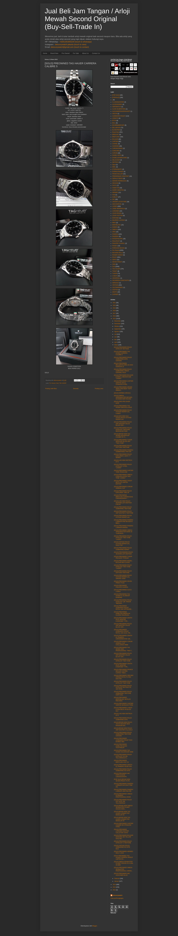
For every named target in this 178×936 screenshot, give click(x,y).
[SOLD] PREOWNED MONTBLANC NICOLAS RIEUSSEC (122, 699)
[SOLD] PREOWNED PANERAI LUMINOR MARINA (123, 526)
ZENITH (114, 292)
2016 (114, 316)
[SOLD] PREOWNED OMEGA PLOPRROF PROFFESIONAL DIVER (123, 795)
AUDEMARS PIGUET (118, 116)
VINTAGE (115, 285)
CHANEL (115, 144)
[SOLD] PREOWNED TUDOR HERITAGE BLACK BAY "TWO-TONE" (123, 441)
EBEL (114, 167)
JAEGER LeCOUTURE (119, 201)
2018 (114, 310)
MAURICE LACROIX (118, 220)
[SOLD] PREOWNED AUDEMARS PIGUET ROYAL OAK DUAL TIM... (122, 631)
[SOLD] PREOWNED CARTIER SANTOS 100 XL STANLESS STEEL (123, 382)
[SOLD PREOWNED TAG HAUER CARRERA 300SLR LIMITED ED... (123, 857)
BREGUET (115, 134)
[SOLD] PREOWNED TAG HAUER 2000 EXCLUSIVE (123, 406)
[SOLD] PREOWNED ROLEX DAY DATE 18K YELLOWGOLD (123, 801)
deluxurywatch (117, 895)
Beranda (75, 388)
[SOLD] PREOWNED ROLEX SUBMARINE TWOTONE (123, 507)
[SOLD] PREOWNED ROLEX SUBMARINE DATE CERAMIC (123, 359)
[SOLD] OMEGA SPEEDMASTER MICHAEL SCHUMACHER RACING (123, 397)
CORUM (114, 153)
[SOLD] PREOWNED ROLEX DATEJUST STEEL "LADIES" (123, 466)
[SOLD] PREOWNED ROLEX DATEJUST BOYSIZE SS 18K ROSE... (123, 687)
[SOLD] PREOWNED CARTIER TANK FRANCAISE (123, 471)
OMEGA (114, 229)
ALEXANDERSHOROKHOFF (121, 111)
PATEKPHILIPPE (117, 239)
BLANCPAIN (116, 130)
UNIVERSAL (116, 278)
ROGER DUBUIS (117, 255)
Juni (115, 337)
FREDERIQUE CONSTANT (120, 176)
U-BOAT (114, 276)
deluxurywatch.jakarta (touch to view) (70, 44)
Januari (116, 881)
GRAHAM (115, 183)
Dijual (114, 164)
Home (45, 53)
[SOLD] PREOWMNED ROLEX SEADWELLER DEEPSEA (123, 553)
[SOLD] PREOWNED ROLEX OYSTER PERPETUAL (123, 516)
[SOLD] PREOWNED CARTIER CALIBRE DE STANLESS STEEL (123, 825)
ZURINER (115, 294)
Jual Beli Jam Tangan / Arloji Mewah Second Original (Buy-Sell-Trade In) (87, 18)
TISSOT (114, 271)
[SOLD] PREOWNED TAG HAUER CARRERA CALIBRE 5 (122, 353)
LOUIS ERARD (116, 213)
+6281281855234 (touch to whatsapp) (75, 42)
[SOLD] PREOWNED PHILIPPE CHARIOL (121, 586)
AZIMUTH (115, 118)
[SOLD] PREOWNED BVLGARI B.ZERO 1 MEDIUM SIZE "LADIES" (123, 376)
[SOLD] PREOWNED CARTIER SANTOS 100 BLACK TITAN (123, 704)
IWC (113, 199)
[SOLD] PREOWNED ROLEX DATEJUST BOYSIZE (123, 348)
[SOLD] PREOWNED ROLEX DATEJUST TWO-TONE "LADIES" (123, 537)
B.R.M (114, 120)
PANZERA (115, 236)
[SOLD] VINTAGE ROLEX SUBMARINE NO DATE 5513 (122, 847)
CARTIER (115, 141)
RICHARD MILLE (117, 252)
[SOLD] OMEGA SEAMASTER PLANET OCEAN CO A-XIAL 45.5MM (123, 863)
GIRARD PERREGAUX (119, 181)
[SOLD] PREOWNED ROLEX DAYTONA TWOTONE (123, 446)
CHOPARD (115, 146)
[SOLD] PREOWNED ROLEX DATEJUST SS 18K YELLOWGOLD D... (123, 756)
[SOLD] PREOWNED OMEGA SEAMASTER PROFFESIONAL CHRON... (123, 869)
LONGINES (115, 211)
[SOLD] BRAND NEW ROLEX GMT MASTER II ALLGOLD (123, 729)
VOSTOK (115, 290)
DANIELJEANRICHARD (119, 157)
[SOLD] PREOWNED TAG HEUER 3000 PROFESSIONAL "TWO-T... (123, 649)
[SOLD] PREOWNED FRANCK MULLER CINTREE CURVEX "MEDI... (123, 671)
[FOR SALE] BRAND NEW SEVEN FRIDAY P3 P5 (122, 780)
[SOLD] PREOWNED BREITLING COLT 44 (121, 761)
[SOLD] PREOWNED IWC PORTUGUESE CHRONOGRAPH (122, 775)
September (117, 329)
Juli (115, 334)
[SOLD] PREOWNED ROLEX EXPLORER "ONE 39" (123, 491)
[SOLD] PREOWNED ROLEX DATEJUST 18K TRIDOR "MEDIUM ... (123, 601)
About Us (85, 53)
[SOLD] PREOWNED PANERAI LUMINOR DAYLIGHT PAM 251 (123, 785)
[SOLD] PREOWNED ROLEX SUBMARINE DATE (123, 718)
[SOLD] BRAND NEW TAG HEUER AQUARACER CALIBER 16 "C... (122, 435)
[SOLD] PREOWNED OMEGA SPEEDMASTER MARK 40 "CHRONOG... (123, 531)
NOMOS (114, 227)
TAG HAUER (62, 383)
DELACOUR (116, 160)
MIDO (114, 222)
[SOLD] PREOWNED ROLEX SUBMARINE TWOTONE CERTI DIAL (123, 693)
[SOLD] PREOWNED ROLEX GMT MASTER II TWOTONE (123, 512)
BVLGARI (115, 139)
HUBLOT (115, 197)
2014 (114, 884)
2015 (114, 318)
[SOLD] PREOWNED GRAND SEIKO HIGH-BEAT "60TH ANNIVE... (123, 388)
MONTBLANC (116, 225)
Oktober (116, 326)
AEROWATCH (116, 106)
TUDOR (114, 273)
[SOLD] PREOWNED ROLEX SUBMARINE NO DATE (123, 769)
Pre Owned (66, 53)
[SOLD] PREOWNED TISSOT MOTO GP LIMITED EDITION (123, 482)
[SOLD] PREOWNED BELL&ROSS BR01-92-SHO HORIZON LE (123, 365)
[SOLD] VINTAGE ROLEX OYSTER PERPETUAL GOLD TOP (122, 543)
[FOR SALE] (116, 95)
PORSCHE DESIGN (118, 248)
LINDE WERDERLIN (118, 208)
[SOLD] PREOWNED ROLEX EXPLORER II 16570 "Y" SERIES (123, 455)
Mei (115, 339)
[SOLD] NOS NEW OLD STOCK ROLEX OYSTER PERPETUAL (122, 417)
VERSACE (115, 283)
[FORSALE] (115, 97)
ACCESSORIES (117, 104)
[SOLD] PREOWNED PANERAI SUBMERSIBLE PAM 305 (123, 450)
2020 (114, 305)
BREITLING (115, 137)
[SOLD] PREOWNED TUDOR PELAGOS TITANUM (123, 557)
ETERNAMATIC (117, 169)
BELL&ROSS (116, 127)
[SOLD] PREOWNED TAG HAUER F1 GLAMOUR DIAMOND (122, 595)
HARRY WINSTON (118, 190)
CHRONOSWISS (117, 148)
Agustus (116, 331)
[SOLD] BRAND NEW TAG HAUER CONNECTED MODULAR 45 (122, 813)
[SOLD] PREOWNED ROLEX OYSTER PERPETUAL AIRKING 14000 (123, 577)
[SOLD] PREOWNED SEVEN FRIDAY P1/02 (123, 582)
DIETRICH (115, 162)
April (115, 342)
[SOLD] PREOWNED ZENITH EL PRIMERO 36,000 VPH (123, 765)
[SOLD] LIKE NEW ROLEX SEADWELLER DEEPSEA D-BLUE (123, 502)
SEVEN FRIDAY (117, 262)
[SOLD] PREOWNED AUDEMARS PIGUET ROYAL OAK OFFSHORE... (123, 607)
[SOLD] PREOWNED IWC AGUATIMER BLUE (122, 874)
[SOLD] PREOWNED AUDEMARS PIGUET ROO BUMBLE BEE (123, 740)
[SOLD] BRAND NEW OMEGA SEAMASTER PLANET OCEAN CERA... (123, 807)
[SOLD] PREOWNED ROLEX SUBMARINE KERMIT (123, 548)
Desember (117, 321)
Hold (113, 195)
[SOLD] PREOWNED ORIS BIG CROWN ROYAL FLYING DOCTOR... (123, 677)
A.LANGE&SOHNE (118, 102)
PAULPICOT (116, 241)
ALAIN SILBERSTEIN (118, 109)
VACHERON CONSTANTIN (120, 280)
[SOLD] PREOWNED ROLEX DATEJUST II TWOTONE (123, 842)
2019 (114, 308)
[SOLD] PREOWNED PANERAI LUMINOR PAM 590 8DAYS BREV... (123, 521)
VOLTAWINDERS (117, 287)
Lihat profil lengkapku (117, 898)
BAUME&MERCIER (118, 125)
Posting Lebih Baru (51, 388)
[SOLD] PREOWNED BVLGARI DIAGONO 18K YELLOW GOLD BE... (123, 837)
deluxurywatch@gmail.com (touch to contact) (70, 47)
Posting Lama (99, 388)
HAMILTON (115, 188)
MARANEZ (115, 218)
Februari (116, 878)
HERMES (115, 192)
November (117, 323)
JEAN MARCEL (117, 204)
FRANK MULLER (117, 174)
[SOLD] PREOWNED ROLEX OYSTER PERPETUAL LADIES (123, 411)
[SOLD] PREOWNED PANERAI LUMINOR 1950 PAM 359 (123, 790)
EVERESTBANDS (117, 171)
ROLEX (114, 257)
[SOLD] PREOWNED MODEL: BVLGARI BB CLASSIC (123, 561)
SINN (114, 264)
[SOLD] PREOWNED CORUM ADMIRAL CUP (123, 487)
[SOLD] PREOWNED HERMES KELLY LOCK (123, 852)
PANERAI (115, 234)
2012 (114, 890)
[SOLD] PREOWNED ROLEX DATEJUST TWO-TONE (123, 660)
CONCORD (115, 151)
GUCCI (114, 185)
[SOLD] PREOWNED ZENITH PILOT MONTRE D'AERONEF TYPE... (123, 619)
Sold (57, 383)
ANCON (114, 113)
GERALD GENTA (117, 178)
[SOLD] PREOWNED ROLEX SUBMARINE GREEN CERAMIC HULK (123, 370)
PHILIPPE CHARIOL (118, 243)
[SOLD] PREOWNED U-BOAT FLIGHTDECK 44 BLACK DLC (123, 709)
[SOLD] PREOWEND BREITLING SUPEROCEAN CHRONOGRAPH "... (123, 496)
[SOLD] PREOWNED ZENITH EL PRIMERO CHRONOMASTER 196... (123, 637)
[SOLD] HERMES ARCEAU (122, 393)
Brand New (54, 53)
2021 (114, 302)
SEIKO (114, 259)
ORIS (114, 232)
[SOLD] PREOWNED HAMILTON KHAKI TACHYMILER (120, 746)
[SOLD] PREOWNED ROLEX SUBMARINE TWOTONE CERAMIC (123, 734)
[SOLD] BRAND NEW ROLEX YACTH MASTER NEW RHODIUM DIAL (123, 723)
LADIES (114, 206)
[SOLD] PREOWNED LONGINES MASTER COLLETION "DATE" (121, 831)
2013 (114, 887)
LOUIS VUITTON (117, 215)
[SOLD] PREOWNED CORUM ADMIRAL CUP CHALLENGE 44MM (123, 643)
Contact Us (96, 53)
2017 (114, 313)
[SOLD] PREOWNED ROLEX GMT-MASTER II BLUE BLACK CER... (123, 625)
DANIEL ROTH (116, 155)
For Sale (76, 53)
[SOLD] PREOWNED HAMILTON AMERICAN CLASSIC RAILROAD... (122, 613)
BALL (114, 123)
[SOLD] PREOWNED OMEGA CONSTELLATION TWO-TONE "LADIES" (123, 476)
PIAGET (114, 246)
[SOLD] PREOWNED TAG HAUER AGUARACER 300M (123, 751)
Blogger (94, 926)
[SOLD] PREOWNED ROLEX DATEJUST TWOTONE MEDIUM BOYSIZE (123, 429)
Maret (116, 345)
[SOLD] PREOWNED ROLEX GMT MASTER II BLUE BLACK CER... (123, 423)
